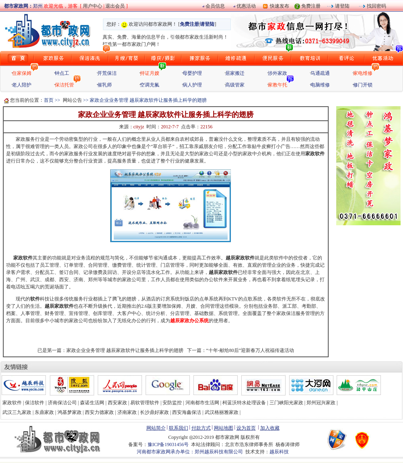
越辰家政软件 (240, 258)
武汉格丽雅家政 (222, 412)
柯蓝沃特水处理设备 (244, 402)
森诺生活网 (92, 402)
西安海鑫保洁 (186, 412)
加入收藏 (270, 428)
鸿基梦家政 (70, 412)
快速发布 (278, 6)
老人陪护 (21, 85)
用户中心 (92, 6)
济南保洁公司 (62, 402)
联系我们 (178, 428)
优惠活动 (246, 6)
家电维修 (362, 73)
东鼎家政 (44, 412)
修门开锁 (362, 85)
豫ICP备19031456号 (168, 444)
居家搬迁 (235, 73)
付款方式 (201, 428)
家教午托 (277, 85)
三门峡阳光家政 (286, 402)
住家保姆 (21, 73)
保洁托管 (64, 85)
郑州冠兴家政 (320, 402)
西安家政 (117, 402)
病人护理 (192, 85)
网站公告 (72, 100)
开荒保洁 (107, 73)
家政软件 (315, 153)
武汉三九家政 (16, 412)
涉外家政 (277, 73)
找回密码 (376, 6)
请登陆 (342, 6)
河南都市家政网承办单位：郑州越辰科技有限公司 (190, 452)
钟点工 (62, 73)
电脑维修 (320, 85)
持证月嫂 (149, 73)
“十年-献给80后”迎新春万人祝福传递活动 (250, 350)
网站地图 (223, 428)
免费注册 (311, 6)
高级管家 (235, 85)
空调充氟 (149, 85)
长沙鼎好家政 (154, 412)
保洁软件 (34, 402)
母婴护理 (192, 73)
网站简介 (156, 428)
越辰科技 (279, 452)
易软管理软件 (144, 402)
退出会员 (115, 6)
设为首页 (246, 428)
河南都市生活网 (202, 402)
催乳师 (104, 85)
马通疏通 (320, 73)
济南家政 (127, 412)
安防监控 (172, 402)
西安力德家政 (99, 412)
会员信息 (215, 6)
